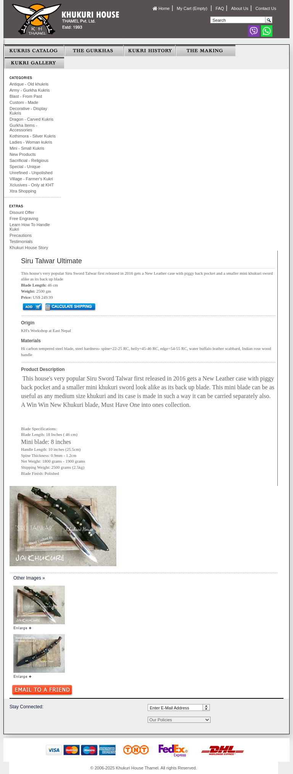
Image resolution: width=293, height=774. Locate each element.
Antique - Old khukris (29, 84)
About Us (239, 8)
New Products (22, 154)
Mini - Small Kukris (27, 148)
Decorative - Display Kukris (28, 110)
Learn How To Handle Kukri (30, 227)
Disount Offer (22, 212)
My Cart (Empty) (192, 8)
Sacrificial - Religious (29, 160)
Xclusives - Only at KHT (32, 185)
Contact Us (266, 8)
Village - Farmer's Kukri (31, 178)
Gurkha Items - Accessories (23, 127)
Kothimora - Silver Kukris (33, 136)
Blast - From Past (26, 96)
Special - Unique (25, 166)
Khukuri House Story (29, 247)
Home (161, 8)
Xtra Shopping (23, 191)
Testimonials (21, 241)
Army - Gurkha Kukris (30, 90)
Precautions (21, 235)
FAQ (220, 8)
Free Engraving (24, 218)
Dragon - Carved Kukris (31, 119)
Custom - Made (24, 102)
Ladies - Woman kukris (31, 142)
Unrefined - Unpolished (31, 172)
